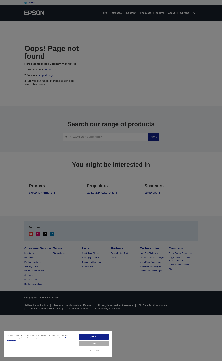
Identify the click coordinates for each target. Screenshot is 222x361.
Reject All (93, 343)
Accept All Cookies (93, 337)
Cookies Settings (93, 350)
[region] (58, 344)
